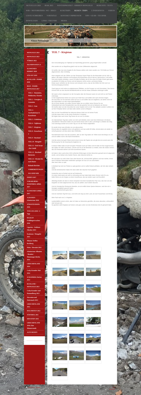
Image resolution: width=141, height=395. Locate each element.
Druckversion (30, 387)
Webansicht (112, 389)
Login (113, 387)
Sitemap (38, 387)
